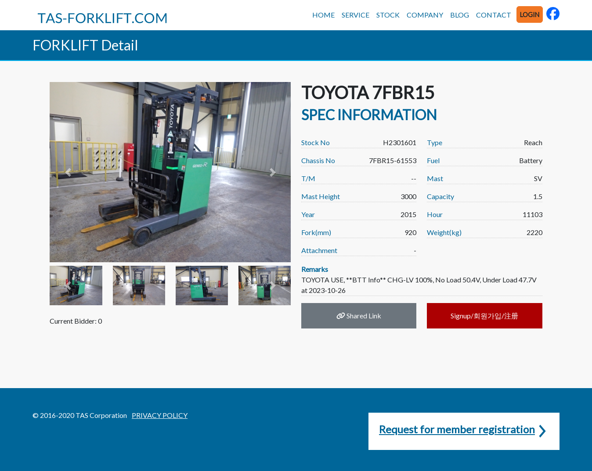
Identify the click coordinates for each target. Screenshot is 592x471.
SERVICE (355, 15)
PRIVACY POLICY (160, 415)
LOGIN (529, 14)
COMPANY (425, 15)
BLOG (459, 15)
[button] (68, 172)
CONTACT (493, 15)
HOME (323, 15)
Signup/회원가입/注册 (484, 315)
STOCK (388, 15)
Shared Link (358, 315)
